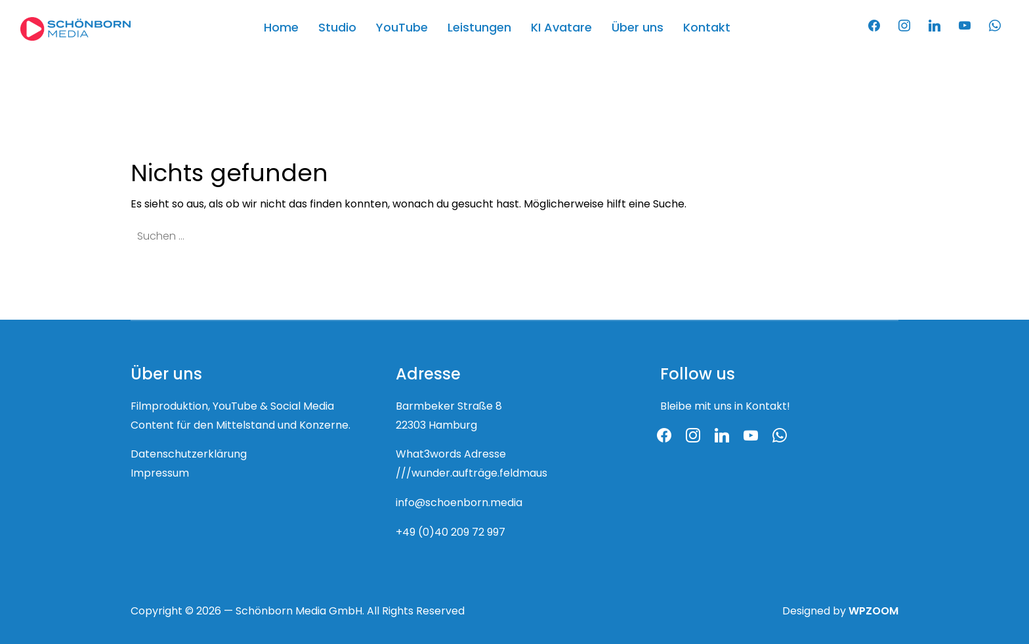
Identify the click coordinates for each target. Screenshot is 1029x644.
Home (281, 28)
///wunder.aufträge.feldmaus (471, 474)
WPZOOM (873, 612)
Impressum (160, 474)
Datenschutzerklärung (189, 455)
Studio (337, 28)
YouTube (402, 28)
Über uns (637, 28)
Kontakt (706, 28)
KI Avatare (561, 28)
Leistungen (479, 28)
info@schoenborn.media (459, 503)
